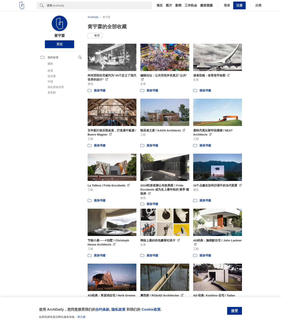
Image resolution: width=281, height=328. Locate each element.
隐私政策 (118, 309)
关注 (59, 44)
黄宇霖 (59, 36)
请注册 (81, 316)
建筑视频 (206, 5)
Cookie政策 (150, 309)
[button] (95, 35)
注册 (239, 5)
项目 (160, 5)
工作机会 (191, 5)
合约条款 (102, 309)
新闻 (178, 5)
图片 (169, 5)
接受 (234, 311)
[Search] (99, 5)
